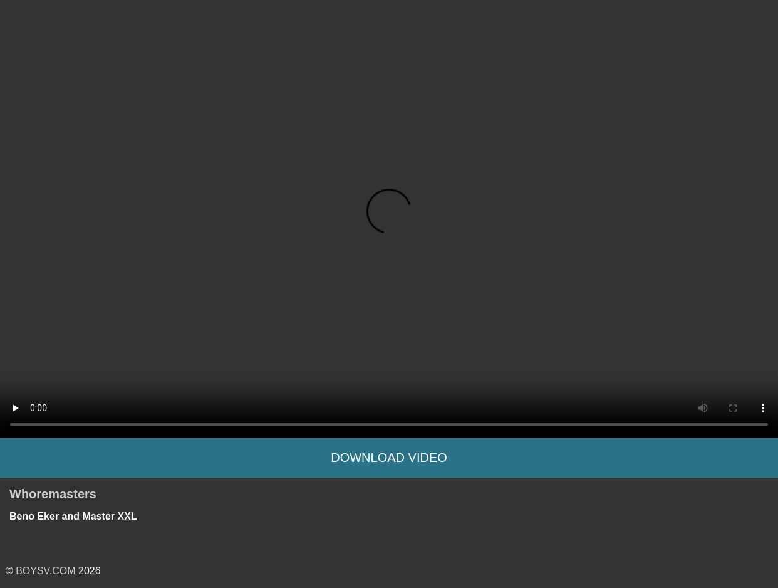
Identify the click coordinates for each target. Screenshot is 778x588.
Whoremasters (52, 494)
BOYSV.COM (45, 570)
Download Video (389, 458)
